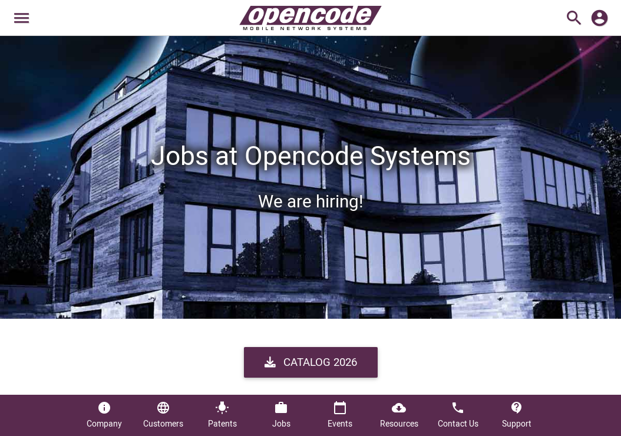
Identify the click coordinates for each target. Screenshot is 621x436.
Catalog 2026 (311, 362)
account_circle (599, 18)
